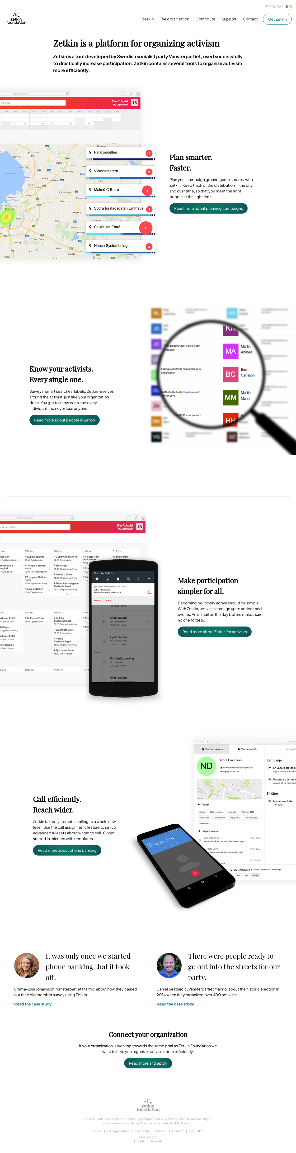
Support (229, 18)
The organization (174, 18)
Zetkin (148, 18)
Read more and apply (148, 1063)
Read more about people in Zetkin (64, 419)
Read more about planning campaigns (208, 208)
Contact (250, 18)
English (139, 1141)
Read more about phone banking (67, 850)
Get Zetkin (277, 19)
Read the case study (33, 1003)
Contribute (205, 18)
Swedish (156, 1141)
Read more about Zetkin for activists (215, 631)
